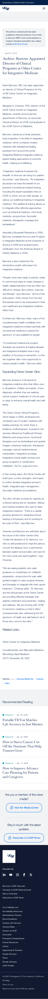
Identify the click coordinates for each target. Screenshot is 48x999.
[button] (44, 8)
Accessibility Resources (13, 911)
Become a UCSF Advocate (14, 886)
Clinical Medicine (25, 679)
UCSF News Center (20, 44)
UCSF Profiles (8, 965)
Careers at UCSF (10, 931)
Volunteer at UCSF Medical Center (17, 890)
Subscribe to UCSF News (26, 837)
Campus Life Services (12, 923)
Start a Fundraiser (10, 894)
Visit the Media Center (26, 807)
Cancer (40, 679)
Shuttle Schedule (10, 962)
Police (5, 958)
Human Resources (10, 942)
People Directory (10, 954)
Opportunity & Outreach (12, 950)
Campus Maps (9, 927)
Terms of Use (8, 984)
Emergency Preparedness (13, 938)
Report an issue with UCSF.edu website (18, 988)
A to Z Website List (10, 907)
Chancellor (7, 934)
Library (5, 946)
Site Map (6, 980)
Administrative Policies (12, 915)
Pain (7, 683)
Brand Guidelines (10, 919)
